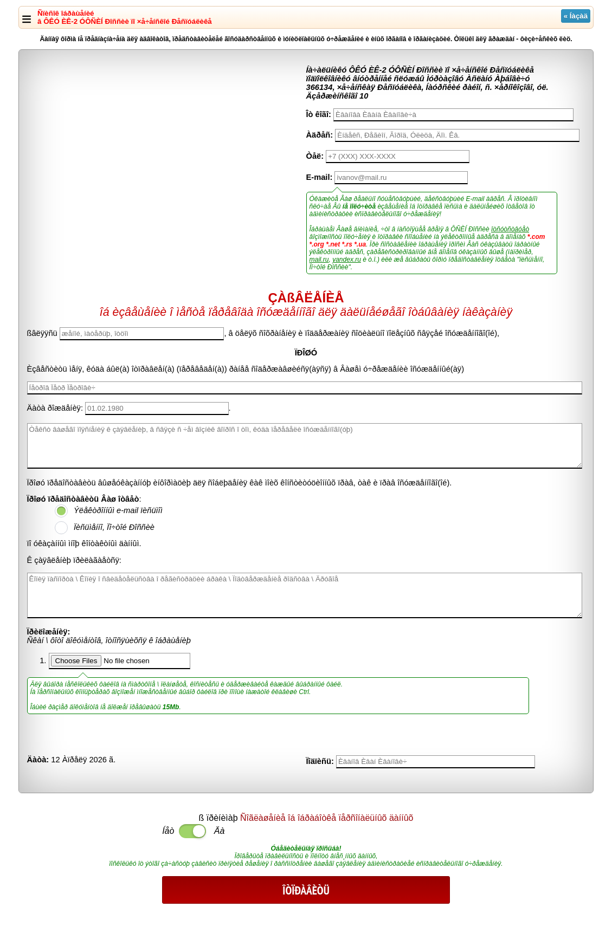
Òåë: (315, 156)
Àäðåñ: (319, 135)
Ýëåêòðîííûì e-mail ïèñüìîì (118, 510)
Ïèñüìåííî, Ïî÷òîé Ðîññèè (114, 527)
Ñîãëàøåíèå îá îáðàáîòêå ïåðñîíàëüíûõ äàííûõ (326, 817)
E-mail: (319, 177)
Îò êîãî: (318, 114)
